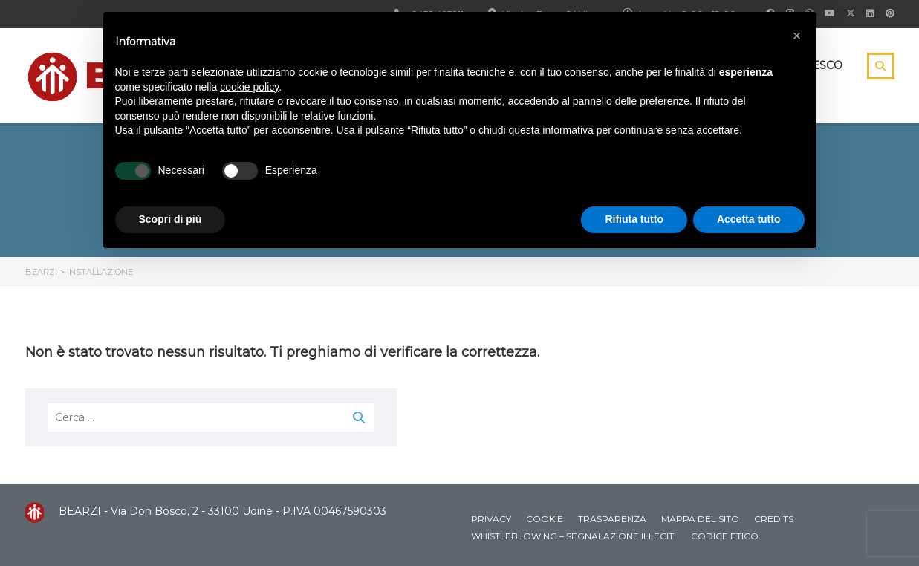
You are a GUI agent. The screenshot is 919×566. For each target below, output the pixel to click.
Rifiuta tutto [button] (634, 219)
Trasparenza (612, 518)
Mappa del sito (700, 518)
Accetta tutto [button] (749, 219)
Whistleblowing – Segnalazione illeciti (573, 535)
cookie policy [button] (249, 87)
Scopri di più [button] (170, 219)
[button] (797, 36)
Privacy (491, 518)
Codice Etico (725, 535)
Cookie (544, 518)
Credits (773, 518)
